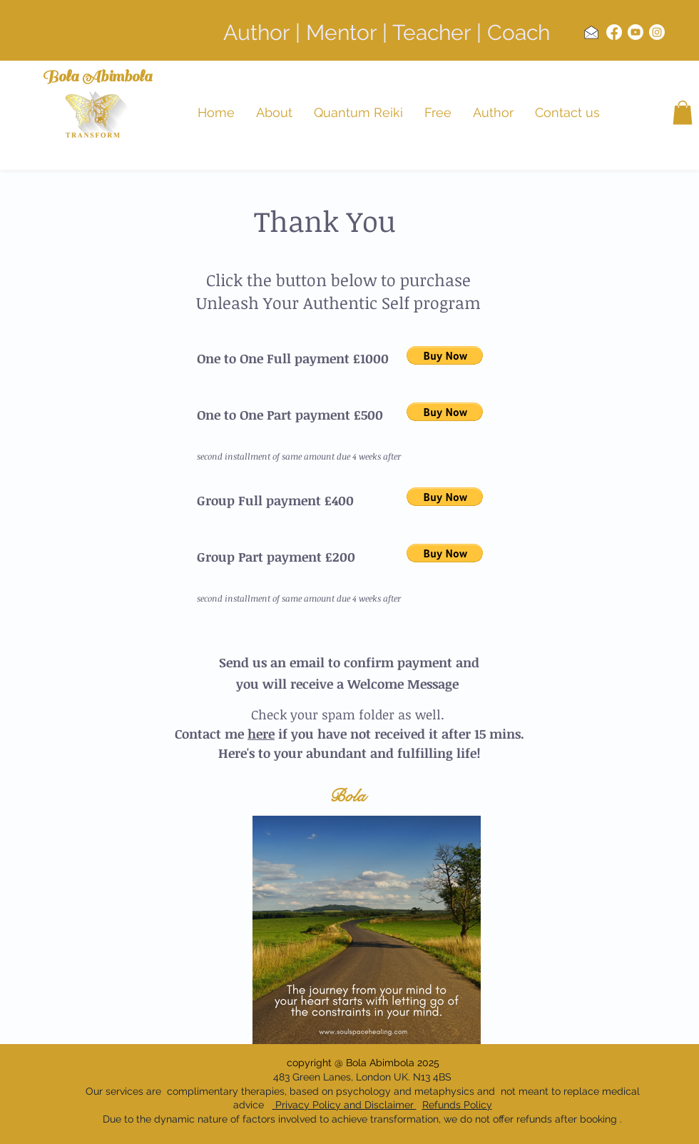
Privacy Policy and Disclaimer (344, 1104)
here (261, 733)
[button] (683, 112)
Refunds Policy (457, 1104)
